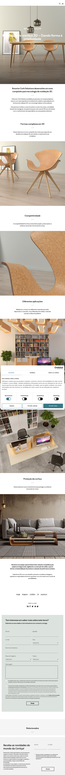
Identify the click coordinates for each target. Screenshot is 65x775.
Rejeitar (12, 406)
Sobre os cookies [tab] (53, 372)
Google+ (35, 606)
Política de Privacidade (54, 695)
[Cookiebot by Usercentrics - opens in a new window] (55, 368)
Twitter (32, 606)
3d (38, 594)
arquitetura (44, 594)
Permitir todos (53, 406)
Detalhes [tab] (32, 372)
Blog (32, 43)
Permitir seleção (32, 406)
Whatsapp (37, 606)
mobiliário (32, 594)
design (18, 594)
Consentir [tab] (11, 372)
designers (25, 594)
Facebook (30, 606)
